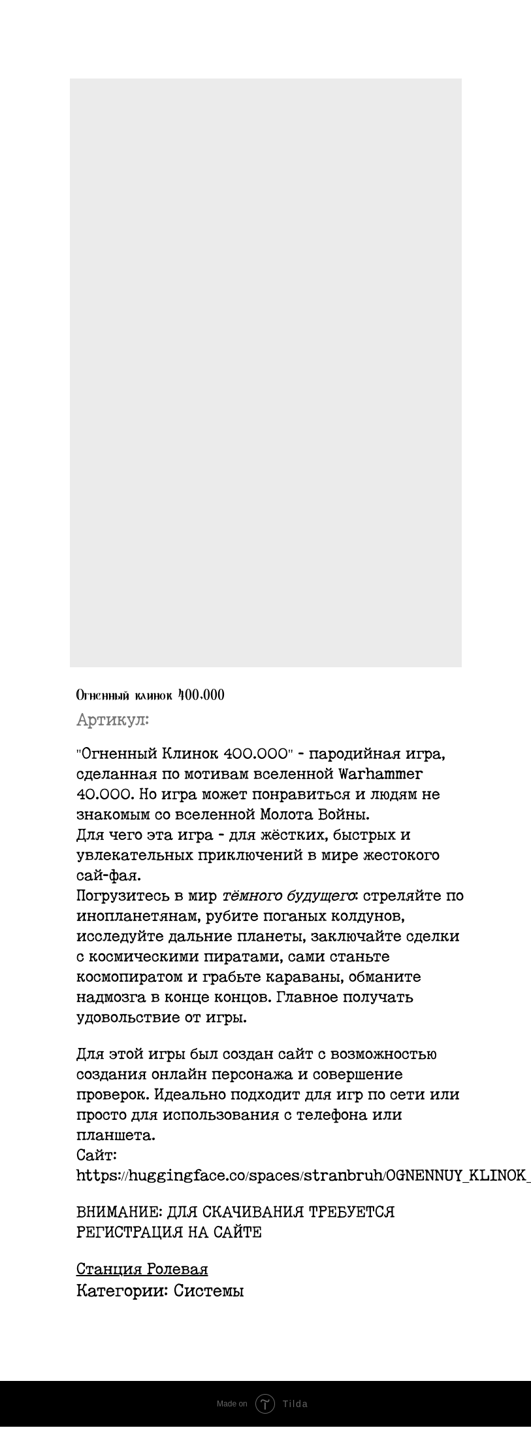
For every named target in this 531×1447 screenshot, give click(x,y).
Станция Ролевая (142, 1270)
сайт (296, 1054)
